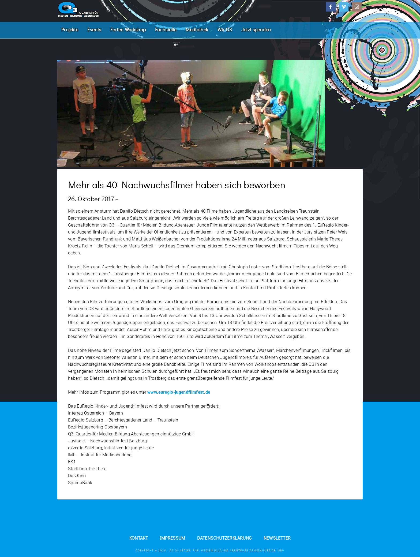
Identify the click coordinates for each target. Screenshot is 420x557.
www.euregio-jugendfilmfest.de (178, 393)
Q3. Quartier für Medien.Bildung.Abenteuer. (97, 9)
